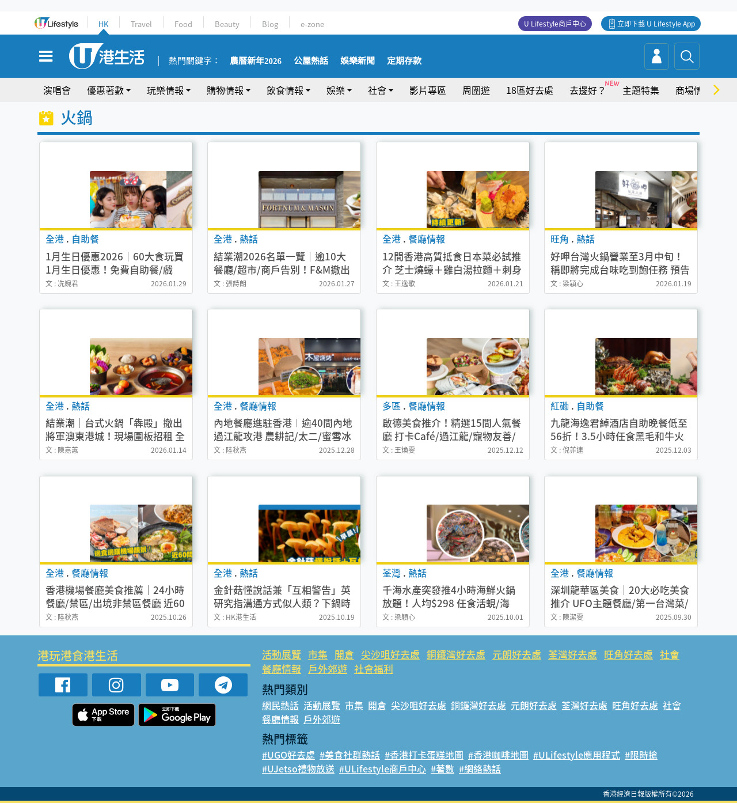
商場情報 (693, 90)
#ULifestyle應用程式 (576, 755)
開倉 (344, 654)
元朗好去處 (516, 654)
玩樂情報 (165, 90)
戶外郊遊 (327, 668)
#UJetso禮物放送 (298, 768)
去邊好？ (587, 90)
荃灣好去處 (572, 654)
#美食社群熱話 (350, 755)
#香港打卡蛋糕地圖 (424, 755)
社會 (377, 90)
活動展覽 (281, 654)
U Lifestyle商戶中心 (555, 23)
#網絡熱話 (480, 768)
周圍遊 (476, 90)
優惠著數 (105, 90)
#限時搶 (641, 755)
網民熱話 (280, 705)
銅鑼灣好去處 (456, 654)
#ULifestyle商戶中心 (382, 768)
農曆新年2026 (256, 61)
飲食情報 (285, 90)
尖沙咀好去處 (390, 654)
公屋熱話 (311, 61)
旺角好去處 (628, 654)
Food (183, 23)
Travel (141, 23)
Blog (270, 23)
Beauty (227, 23)
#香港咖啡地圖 (498, 755)
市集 (318, 654)
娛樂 (335, 90)
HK (103, 23)
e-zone (312, 23)
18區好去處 (529, 90)
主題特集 (640, 90)
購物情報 (225, 90)
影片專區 (427, 90)
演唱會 (57, 90)
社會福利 (373, 668)
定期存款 (404, 61)
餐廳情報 (281, 668)
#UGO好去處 (288, 755)
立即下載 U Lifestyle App (656, 23)
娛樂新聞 (357, 61)
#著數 (442, 768)
